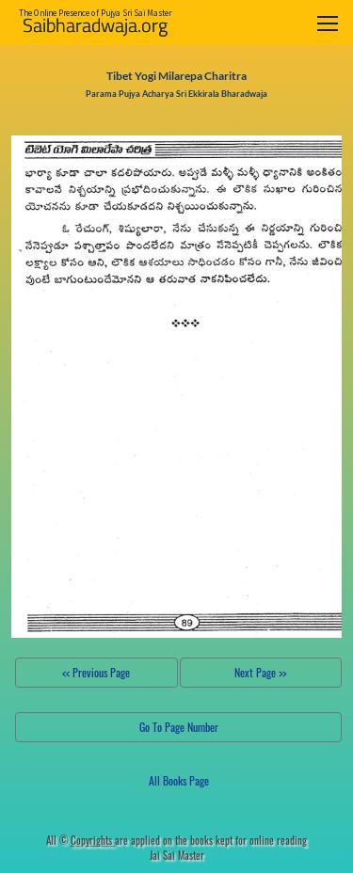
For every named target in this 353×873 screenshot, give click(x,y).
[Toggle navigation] (327, 23)
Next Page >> (260, 672)
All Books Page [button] (179, 780)
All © (80, 840)
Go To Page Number (178, 727)
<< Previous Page (96, 672)
